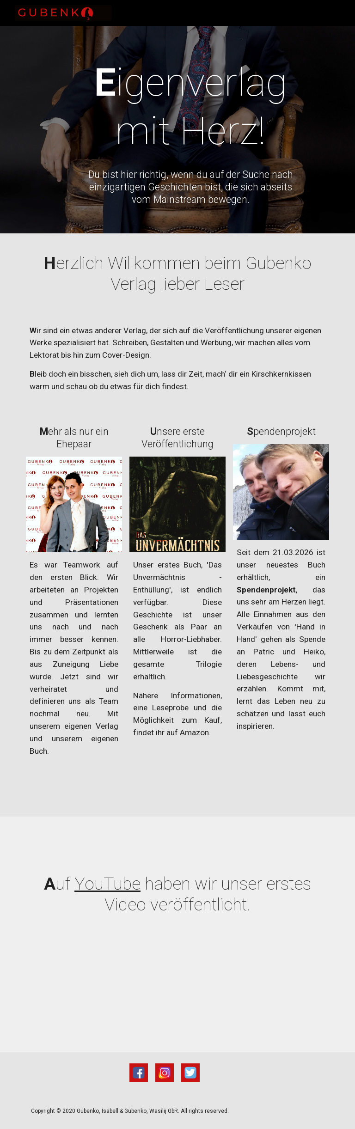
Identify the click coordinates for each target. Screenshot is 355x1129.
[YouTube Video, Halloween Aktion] (177, 991)
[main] (190, 107)
